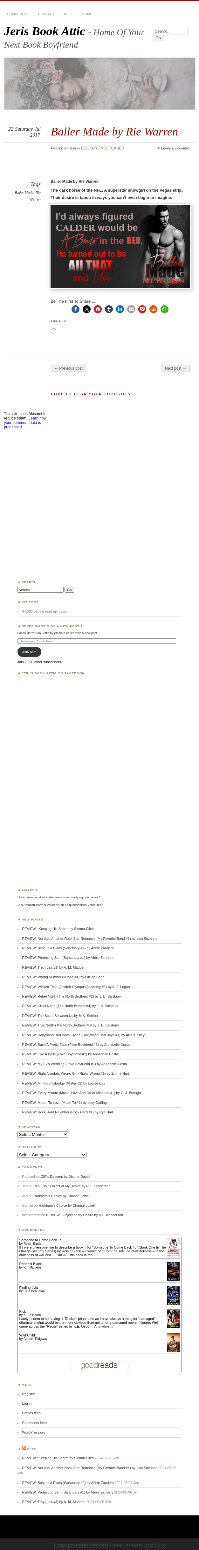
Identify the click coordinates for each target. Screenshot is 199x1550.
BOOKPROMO (94, 148)
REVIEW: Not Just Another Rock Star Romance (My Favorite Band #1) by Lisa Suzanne (90, 938)
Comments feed (34, 1423)
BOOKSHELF (18, 14)
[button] (75, 309)
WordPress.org (33, 1432)
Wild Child (27, 1335)
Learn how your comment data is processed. (25, 422)
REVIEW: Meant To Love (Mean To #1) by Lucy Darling (64, 1103)
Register (28, 1394)
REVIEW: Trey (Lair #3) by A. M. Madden (54, 967)
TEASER (116, 148)
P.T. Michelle (32, 1267)
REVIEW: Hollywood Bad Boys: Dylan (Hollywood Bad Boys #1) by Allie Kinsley (83, 1035)
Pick (22, 1311)
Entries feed (31, 1413)
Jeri (72, 148)
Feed (32, 1449)
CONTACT (46, 14)
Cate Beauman (34, 1291)
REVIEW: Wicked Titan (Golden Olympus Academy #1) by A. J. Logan (76, 987)
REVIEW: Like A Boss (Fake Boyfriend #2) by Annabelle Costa (70, 1054)
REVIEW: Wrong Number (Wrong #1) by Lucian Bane (63, 977)
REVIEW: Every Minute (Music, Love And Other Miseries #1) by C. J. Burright (81, 1093)
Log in (27, 1403)
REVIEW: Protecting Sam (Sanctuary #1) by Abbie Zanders (67, 958)
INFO (68, 14)
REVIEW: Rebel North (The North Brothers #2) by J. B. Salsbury (71, 996)
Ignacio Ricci (155, 1545)
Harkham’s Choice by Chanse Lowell (61, 1196)
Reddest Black (30, 1264)
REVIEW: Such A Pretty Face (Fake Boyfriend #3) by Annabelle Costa (76, 1044)
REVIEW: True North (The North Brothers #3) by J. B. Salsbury (70, 1025)
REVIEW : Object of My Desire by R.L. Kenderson (71, 1186)
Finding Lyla (28, 1287)
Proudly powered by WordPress (81, 1545)
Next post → (175, 368)
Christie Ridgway (35, 1339)
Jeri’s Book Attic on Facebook (53, 673)
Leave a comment (175, 148)
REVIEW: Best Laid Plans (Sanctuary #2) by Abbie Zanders (68, 948)
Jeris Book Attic (45, 31)
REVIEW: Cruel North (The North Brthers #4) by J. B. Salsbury (70, 1006)
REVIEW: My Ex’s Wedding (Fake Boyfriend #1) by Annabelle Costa (74, 1064)
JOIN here (29, 652)
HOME (87, 14)
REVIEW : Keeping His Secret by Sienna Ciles (58, 929)
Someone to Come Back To (40, 1240)
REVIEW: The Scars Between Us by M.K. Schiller (60, 1016)
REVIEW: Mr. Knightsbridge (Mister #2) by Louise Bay (63, 1083)
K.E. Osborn (32, 1315)
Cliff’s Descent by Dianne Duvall (65, 1176)
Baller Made (24, 193)
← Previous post (68, 368)
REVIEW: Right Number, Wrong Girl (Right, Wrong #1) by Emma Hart (75, 1073)
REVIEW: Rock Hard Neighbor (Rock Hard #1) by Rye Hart (67, 1112)
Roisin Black (32, 1243)
